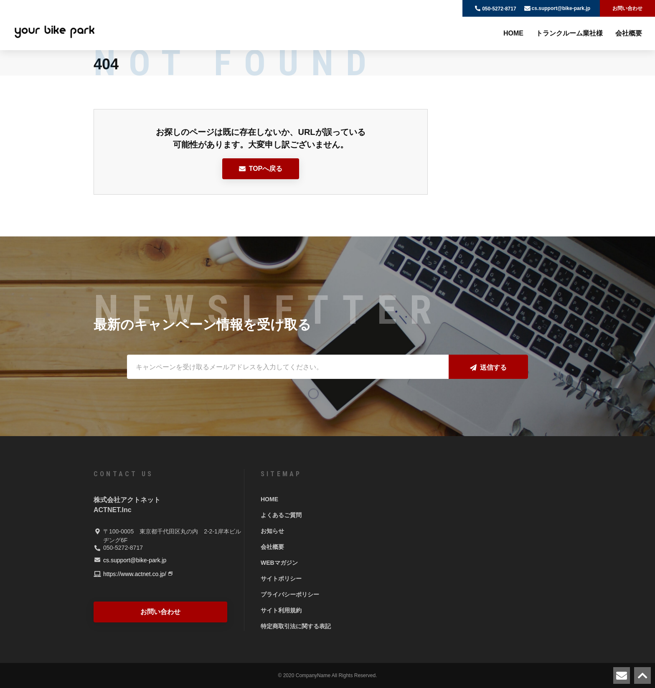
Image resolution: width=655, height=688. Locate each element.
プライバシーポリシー (290, 594)
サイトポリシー (281, 578)
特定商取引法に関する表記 (296, 626)
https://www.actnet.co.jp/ (134, 574)
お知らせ (272, 531)
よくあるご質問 (281, 515)
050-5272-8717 (499, 9)
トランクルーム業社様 (569, 33)
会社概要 (628, 33)
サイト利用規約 (281, 610)
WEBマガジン (279, 562)
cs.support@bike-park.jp (561, 8)
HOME (513, 33)
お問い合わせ (627, 8)
